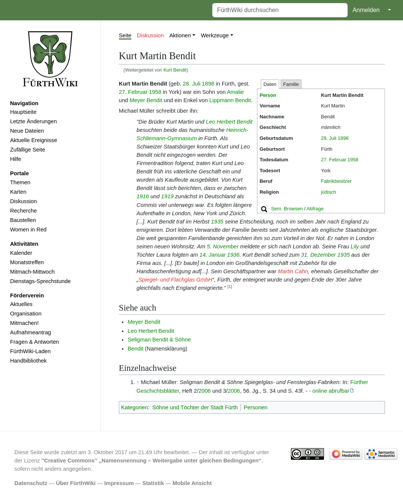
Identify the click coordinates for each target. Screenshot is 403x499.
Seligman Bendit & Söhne (159, 340)
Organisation (25, 314)
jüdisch (328, 192)
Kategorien (134, 407)
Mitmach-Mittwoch (32, 272)
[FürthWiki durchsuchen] (280, 10)
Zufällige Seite (27, 150)
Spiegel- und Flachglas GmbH (175, 280)
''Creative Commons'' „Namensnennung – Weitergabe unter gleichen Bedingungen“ (151, 461)
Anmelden (366, 10)
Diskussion (23, 201)
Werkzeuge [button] (215, 35)
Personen (256, 407)
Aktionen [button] (180, 35)
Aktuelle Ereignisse (33, 140)
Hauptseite (23, 112)
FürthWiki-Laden (30, 351)
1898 (343, 138)
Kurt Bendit (174, 70)
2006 (204, 391)
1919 (167, 196)
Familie (291, 84)
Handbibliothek (28, 361)
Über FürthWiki (76, 483)
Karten (18, 192)
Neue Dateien (27, 131)
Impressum (119, 483)
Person (268, 95)
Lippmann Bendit (230, 100)
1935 (217, 222)
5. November (223, 246)
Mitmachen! (24, 323)
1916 (143, 196)
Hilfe (15, 159)
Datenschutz (30, 483)
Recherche (23, 211)
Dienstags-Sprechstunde (40, 281)
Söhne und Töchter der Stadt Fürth (195, 407)
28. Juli (328, 138)
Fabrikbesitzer (336, 181)
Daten (270, 84)
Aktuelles (21, 304)
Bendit (135, 349)
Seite (125, 35)
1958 (353, 159)
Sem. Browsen (287, 208)
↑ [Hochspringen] (138, 382)
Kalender (21, 253)
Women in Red (28, 230)
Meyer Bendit (145, 100)
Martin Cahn (293, 271)
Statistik (153, 483)
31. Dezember (318, 255)
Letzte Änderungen (33, 121)
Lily (355, 246)
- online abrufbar (329, 391)
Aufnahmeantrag (30, 332)
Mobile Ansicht (192, 483)
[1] (230, 286)
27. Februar (333, 159)
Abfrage (315, 208)
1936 (233, 255)
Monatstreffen (27, 262)
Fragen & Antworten (34, 342)
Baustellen (23, 220)
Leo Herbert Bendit (229, 122)
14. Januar (212, 255)
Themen (20, 182)
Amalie (235, 92)
